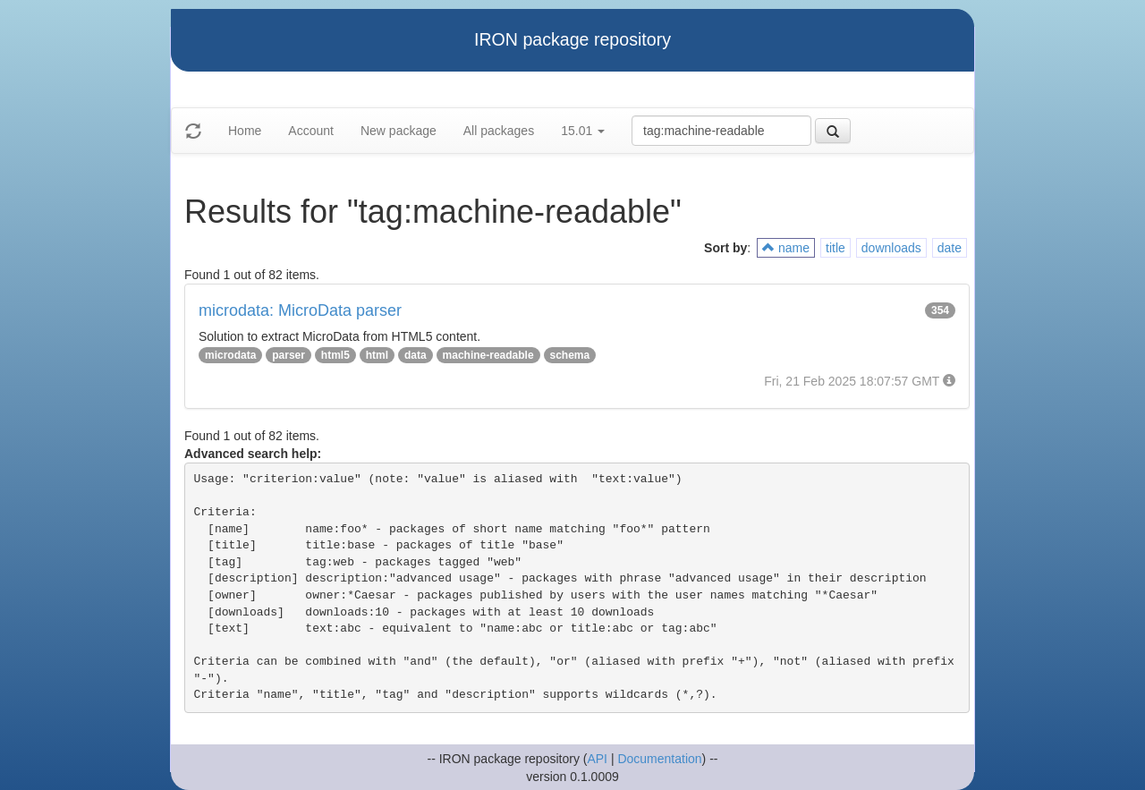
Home (244, 130)
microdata (230, 355)
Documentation (659, 759)
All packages (498, 130)
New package (398, 130)
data (415, 355)
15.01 (583, 130)
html (377, 355)
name (786, 248)
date (949, 248)
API (597, 759)
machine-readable (488, 355)
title (835, 248)
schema (570, 355)
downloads (891, 248)
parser (288, 355)
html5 (335, 355)
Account (311, 130)
